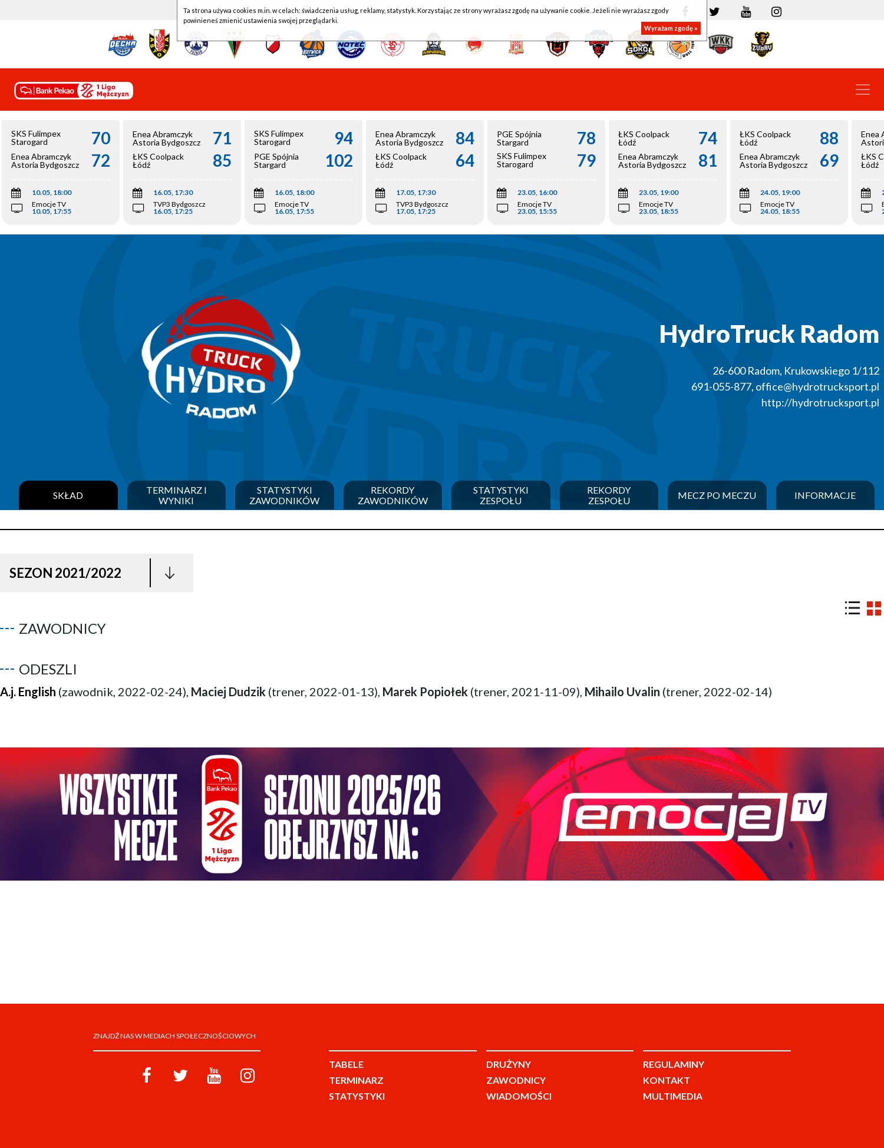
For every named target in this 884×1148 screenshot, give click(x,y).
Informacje (825, 495)
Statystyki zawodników (284, 495)
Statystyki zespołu (501, 495)
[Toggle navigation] (862, 89)
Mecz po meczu (717, 495)
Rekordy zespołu (609, 495)
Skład (68, 495)
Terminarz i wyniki (176, 495)
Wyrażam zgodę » (671, 28)
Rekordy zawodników (393, 495)
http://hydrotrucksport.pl (820, 402)
